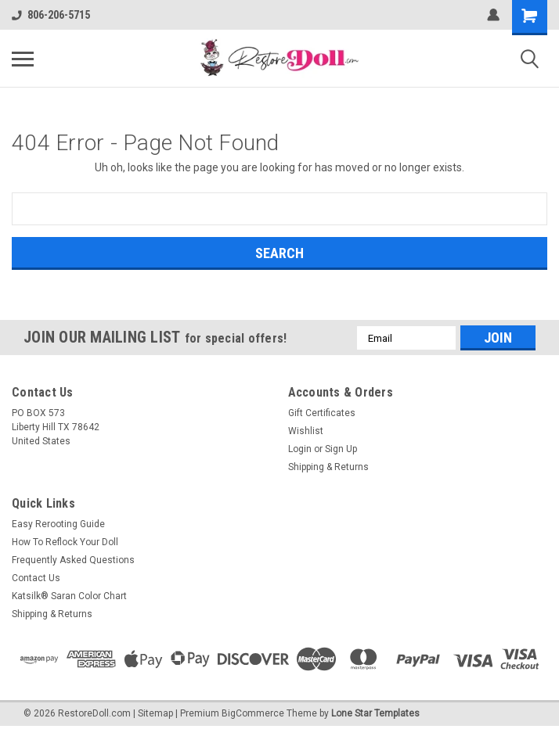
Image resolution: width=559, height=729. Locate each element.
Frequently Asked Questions (73, 560)
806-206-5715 (51, 15)
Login (300, 449)
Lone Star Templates (375, 713)
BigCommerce (253, 713)
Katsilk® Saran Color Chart (69, 596)
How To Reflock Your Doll (65, 542)
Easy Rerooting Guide (58, 524)
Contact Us (36, 578)
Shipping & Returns (328, 466)
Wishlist (305, 431)
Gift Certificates (321, 413)
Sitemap (155, 713)
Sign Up (341, 449)
